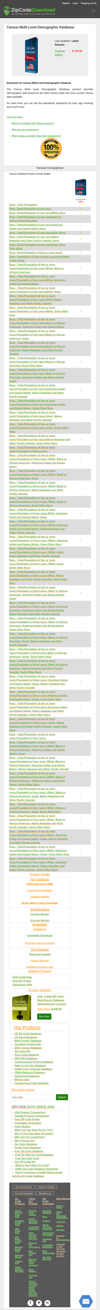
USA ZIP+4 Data (21, 981)
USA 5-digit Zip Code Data (19, 1214)
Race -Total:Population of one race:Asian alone (37, 232)
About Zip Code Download (47, 1227)
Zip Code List (33, 1276)
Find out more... (15, 117)
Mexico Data (22, 1079)
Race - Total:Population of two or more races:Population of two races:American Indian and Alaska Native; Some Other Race (37, 404)
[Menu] (93, 11)
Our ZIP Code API (25, 1162)
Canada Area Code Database (32, 1083)
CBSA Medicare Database (30, 1072)
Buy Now (44, 1016)
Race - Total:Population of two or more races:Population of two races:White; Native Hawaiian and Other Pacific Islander (35, 300)
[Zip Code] (34, 1097)
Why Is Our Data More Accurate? (34, 1133)
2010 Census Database (28, 1048)
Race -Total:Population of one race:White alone (37, 213)
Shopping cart (89, 3)
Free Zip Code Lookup (33, 1213)
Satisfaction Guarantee (48, 1234)
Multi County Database (28, 1040)
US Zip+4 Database (26, 1037)
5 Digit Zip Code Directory (33, 1221)
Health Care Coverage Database (34, 1069)
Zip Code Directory (47, 1258)
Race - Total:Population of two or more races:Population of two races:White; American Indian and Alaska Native (37, 280)
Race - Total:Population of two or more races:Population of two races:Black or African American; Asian (37, 335)
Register (66, 3)
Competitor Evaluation (28, 1123)
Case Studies (22, 1126)
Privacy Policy (60, 1207)
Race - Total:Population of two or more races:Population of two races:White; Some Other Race (38, 311)
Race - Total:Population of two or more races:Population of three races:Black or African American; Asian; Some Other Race (38, 653)
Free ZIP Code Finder (27, 1119)
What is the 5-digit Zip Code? (32, 1165)
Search (62, 1097)
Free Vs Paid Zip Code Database (34, 1154)
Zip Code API (22, 1051)
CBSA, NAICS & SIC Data (19, 1269)
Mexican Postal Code (19, 1249)
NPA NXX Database (26, 1058)
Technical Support (40, 954)
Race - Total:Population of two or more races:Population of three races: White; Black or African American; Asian (38, 474)
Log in (75, 3)
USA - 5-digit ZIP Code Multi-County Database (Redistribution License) (51, 1000)
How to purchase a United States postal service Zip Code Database (33, 1288)
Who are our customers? (25, 129)
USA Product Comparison (30, 1112)
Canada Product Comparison (32, 1116)
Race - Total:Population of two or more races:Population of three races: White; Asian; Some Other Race (36, 564)
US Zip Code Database (28, 1033)
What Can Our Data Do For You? (34, 1130)
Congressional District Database (34, 1062)
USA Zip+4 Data (17, 1231)
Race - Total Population (23, 204)
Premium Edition (81, 199)
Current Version (39, 914)
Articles (60, 1226)
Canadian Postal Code (28, 1044)
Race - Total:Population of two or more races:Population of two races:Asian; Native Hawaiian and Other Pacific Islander (35, 416)
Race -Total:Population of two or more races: (36, 252)
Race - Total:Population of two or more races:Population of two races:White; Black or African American (36, 268)
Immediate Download (39, 935)
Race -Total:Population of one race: (30, 208)
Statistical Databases (27, 1076)
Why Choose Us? (25, 1140)
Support (46, 1221)
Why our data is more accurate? (33, 1262)
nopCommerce (63, 1240)
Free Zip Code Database (29, 1151)
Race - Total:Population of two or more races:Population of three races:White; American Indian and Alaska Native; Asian (38, 513)
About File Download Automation (62, 1215)
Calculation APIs (22, 984)
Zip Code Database (26, 1144)
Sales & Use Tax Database (30, 1065)
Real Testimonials (49, 1252)
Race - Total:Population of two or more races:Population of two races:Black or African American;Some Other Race (37, 362)
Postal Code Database (28, 1147)
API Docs (60, 1222)
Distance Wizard (19, 1256)
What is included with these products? (33, 123)
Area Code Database (27, 1054)
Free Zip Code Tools (27, 1158)
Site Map (60, 1230)
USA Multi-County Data (18, 1240)
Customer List (47, 1240)
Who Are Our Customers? (30, 1137)
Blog (45, 1217)
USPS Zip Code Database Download (36, 1169)
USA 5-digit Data (22, 977)
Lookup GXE (18, 1262)
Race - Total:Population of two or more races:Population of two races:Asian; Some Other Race (38, 428)
